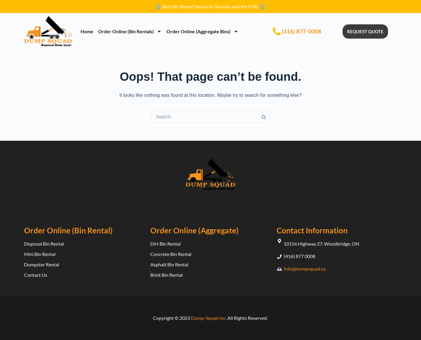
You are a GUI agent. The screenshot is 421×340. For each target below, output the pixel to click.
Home (87, 31)
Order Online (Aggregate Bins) (202, 31)
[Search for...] (204, 117)
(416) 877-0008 (301, 31)
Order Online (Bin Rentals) (130, 31)
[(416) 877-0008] (276, 31)
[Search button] (264, 117)
